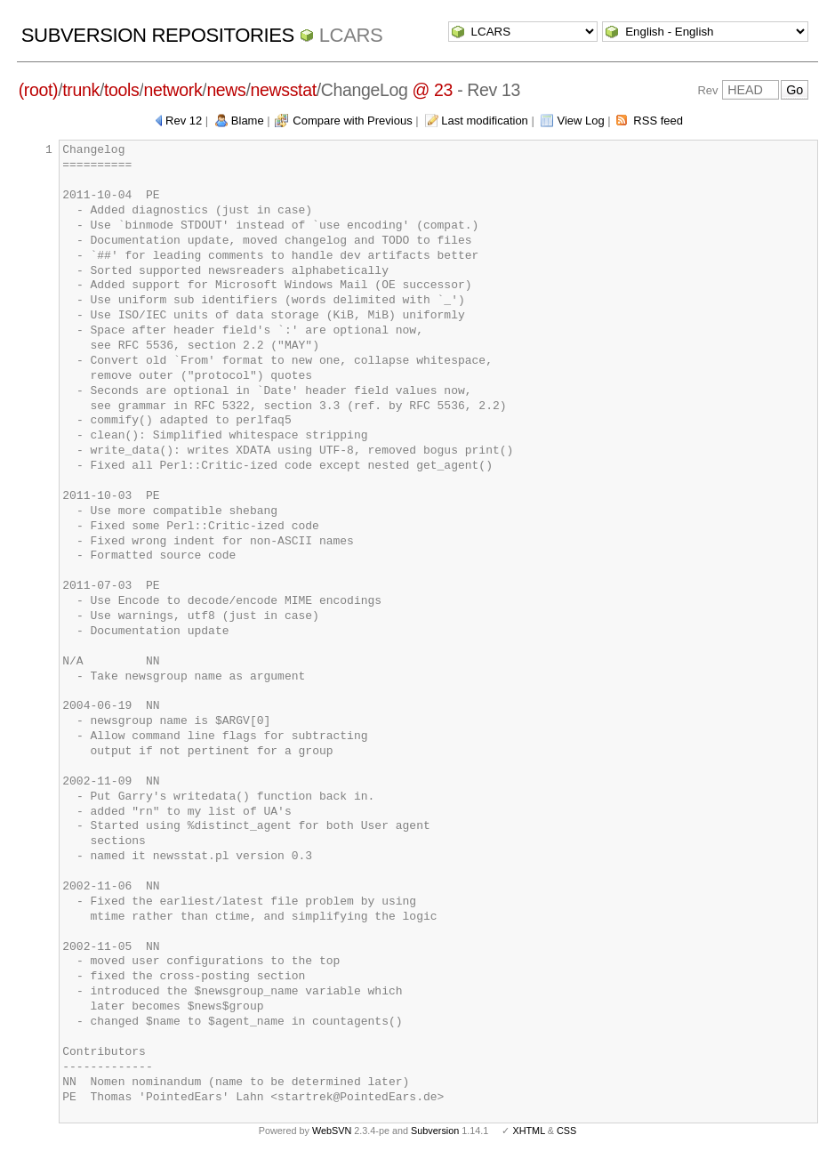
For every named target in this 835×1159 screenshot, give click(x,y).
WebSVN (331, 1130)
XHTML (528, 1130)
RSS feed (658, 120)
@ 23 (433, 90)
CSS (566, 1130)
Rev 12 (183, 120)
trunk (81, 90)
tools (121, 90)
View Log (580, 120)
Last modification (484, 120)
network (172, 90)
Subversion (435, 1130)
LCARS (351, 35)
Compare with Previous (352, 120)
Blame (247, 120)
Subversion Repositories (157, 35)
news (225, 90)
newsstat (284, 90)
